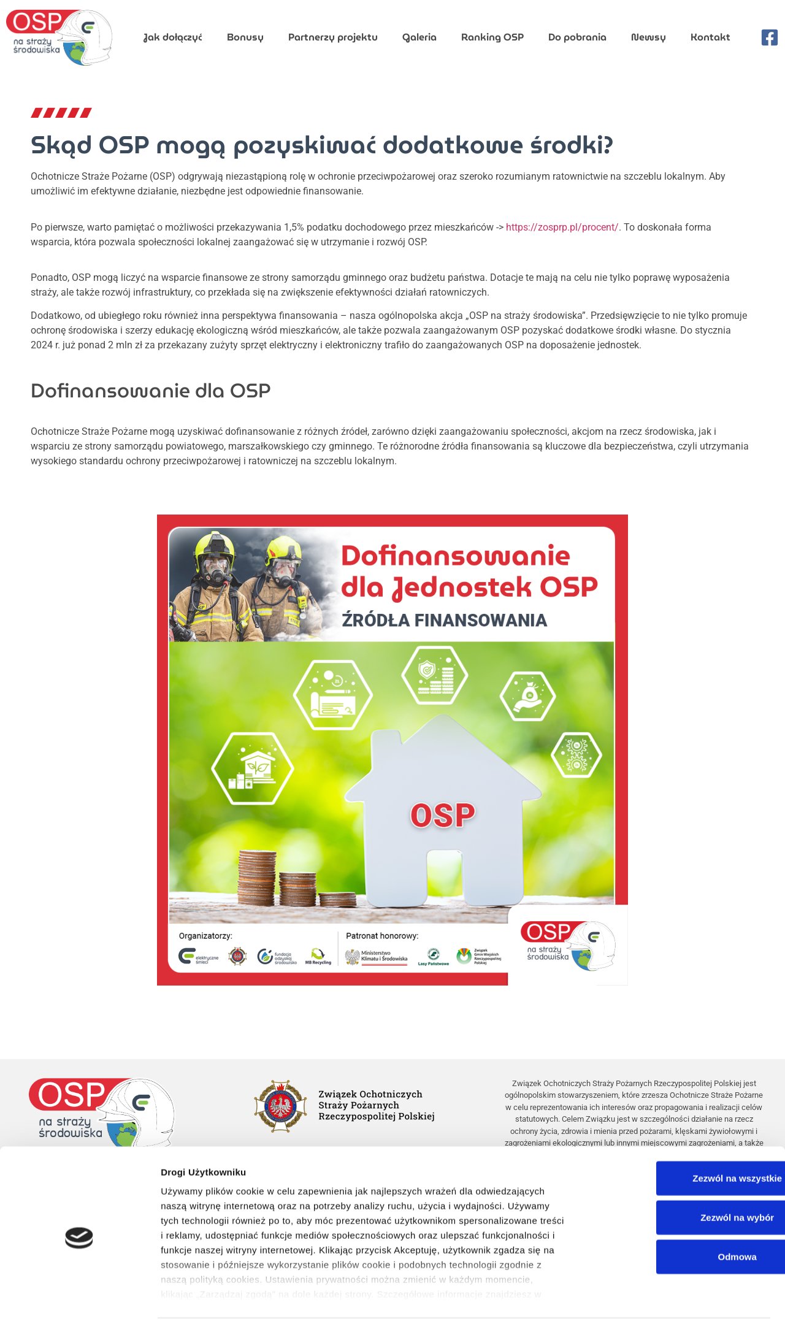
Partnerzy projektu (333, 37)
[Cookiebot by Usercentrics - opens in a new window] (79, 1297)
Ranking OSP (492, 37)
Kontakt (710, 37)
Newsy (648, 37)
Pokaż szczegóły (676, 1297)
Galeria (419, 37)
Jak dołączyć (173, 37)
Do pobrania (577, 37)
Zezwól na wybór (682, 1172)
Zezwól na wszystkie (682, 1133)
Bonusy (245, 37)
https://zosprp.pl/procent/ (562, 227)
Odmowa (682, 1211)
